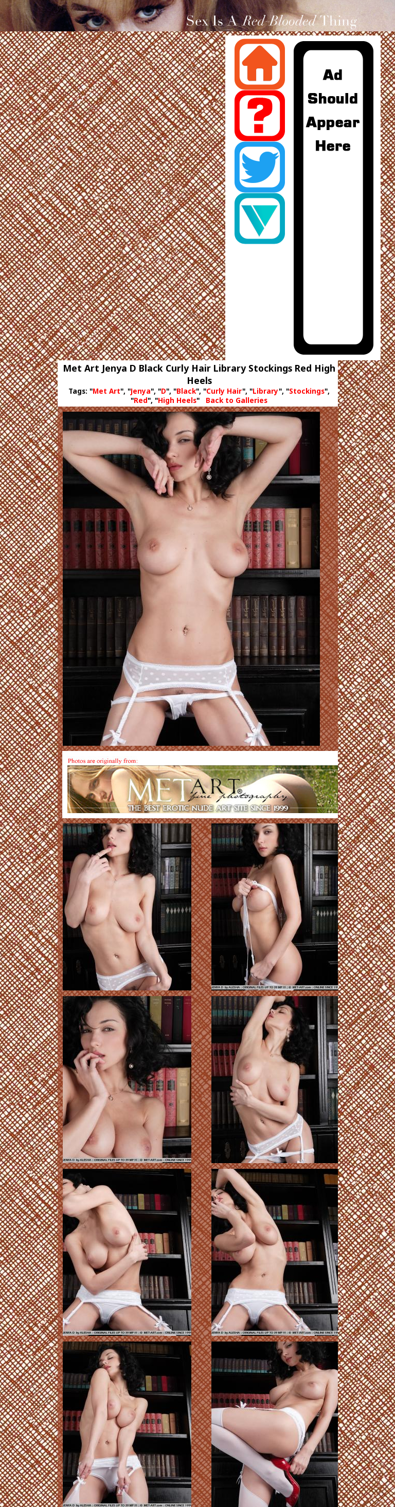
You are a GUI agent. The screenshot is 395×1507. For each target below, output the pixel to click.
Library (266, 391)
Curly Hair (224, 391)
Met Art (106, 391)
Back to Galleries (236, 400)
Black (186, 391)
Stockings (307, 391)
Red (141, 400)
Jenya (141, 391)
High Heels (177, 400)
